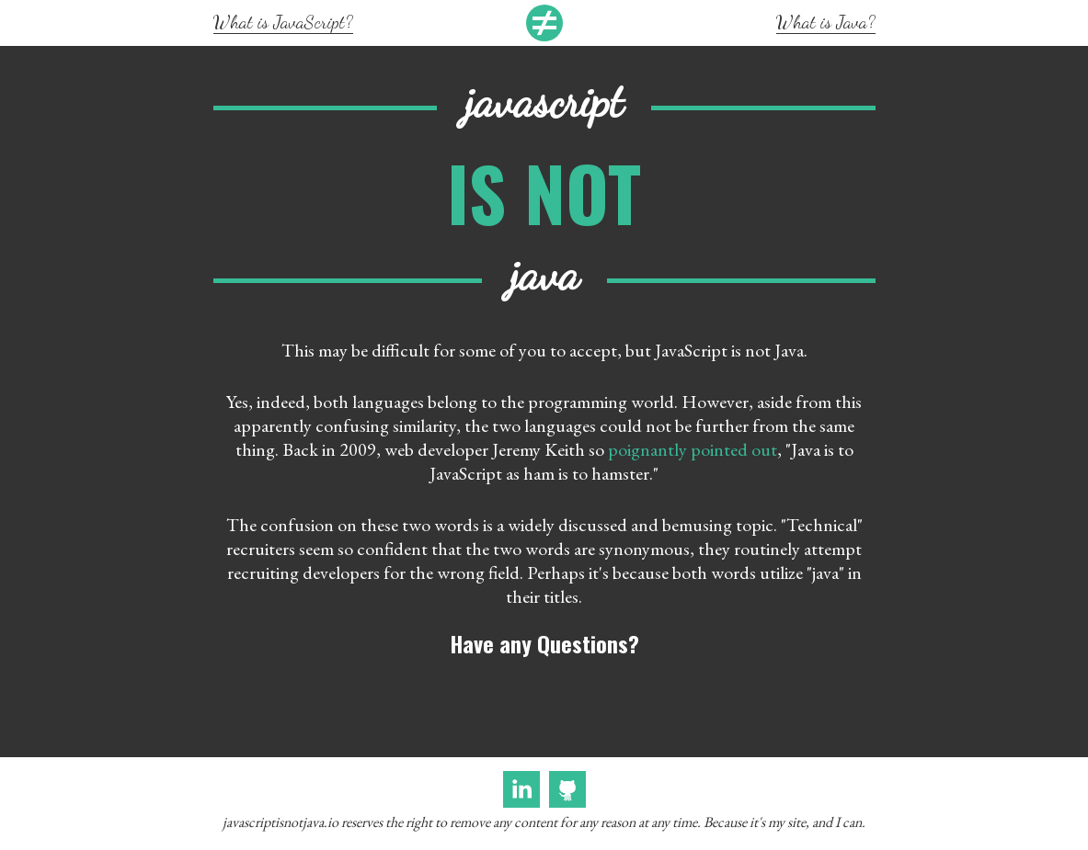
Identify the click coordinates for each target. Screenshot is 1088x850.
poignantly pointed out (692, 449)
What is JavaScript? (283, 22)
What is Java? (826, 22)
